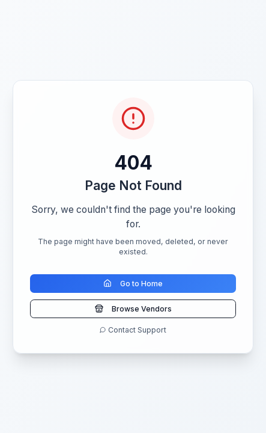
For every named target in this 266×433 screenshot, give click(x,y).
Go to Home (133, 283)
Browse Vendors (133, 308)
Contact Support (133, 329)
